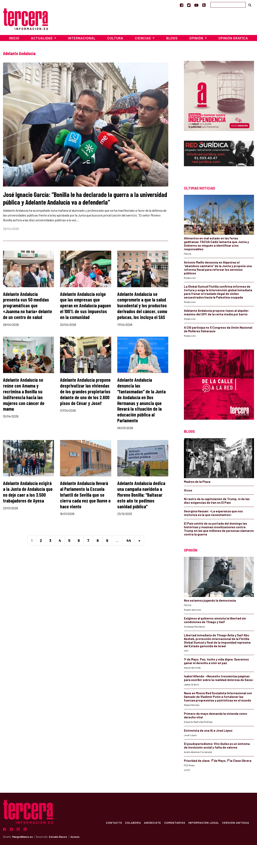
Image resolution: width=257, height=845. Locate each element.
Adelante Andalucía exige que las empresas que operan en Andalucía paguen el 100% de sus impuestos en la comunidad (85, 305)
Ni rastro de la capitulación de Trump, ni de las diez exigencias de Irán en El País (217, 500)
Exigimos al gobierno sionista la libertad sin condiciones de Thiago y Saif (215, 620)
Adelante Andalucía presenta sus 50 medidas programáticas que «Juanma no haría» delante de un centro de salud (27, 305)
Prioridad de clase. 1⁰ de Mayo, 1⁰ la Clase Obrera (217, 760)
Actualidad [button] (42, 38)
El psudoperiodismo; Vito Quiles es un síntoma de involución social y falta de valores (217, 745)
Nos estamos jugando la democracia (210, 600)
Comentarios (174, 822)
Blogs (172, 38)
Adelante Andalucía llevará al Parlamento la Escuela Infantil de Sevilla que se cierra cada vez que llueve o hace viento (85, 494)
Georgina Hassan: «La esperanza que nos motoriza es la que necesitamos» (213, 513)
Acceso (75, 836)
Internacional (82, 38)
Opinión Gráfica (233, 38)
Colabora (132, 822)
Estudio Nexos (58, 836)
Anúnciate (152, 822)
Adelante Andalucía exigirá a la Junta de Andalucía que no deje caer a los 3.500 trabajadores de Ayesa (28, 491)
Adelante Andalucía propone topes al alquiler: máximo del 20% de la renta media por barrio (216, 312)
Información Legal (203, 822)
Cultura (115, 38)
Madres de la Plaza (197, 481)
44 (128, 540)
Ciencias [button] (143, 38)
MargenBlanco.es (22, 836)
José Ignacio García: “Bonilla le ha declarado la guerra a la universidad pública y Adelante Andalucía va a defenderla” (85, 198)
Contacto (113, 822)
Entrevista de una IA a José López (208, 730)
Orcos (188, 490)
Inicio (14, 38)
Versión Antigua (235, 822)
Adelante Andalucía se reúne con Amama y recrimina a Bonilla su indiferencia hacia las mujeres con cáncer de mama (23, 394)
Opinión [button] (196, 38)
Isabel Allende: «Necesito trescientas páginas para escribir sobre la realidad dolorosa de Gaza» (218, 678)
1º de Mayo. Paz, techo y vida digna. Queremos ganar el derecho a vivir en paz (216, 661)
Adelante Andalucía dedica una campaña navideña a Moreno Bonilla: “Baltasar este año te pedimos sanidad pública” (141, 494)
